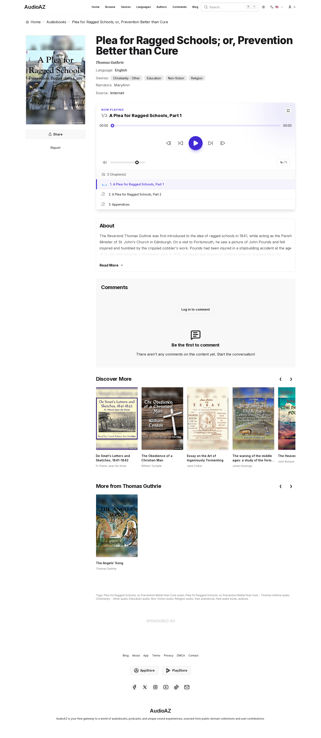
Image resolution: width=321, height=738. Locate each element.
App (146, 655)
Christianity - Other (126, 78)
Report (55, 147)
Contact (193, 655)
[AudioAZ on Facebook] (134, 687)
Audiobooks (56, 22)
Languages (143, 7)
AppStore (144, 670)
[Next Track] (222, 143)
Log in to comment (195, 309)
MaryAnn (122, 85)
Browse (110, 7)
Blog (195, 7)
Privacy (168, 655)
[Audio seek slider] (196, 125)
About (136, 655)
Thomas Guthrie (110, 62)
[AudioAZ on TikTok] (176, 687)
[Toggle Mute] (104, 162)
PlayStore (176, 670)
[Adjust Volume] (127, 162)
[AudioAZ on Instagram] (155, 687)
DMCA (181, 655)
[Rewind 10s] (180, 143)
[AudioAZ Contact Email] (186, 687)
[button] (276, 7)
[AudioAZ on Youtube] (165, 687)
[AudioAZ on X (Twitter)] (144, 687)
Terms (156, 655)
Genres (126, 7)
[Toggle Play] (196, 143)
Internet (117, 93)
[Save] (288, 110)
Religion (197, 78)
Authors (161, 7)
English (121, 70)
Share (55, 134)
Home (96, 7)
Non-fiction (176, 78)
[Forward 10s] (210, 143)
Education (154, 78)
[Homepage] (34, 7)
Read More (112, 265)
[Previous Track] (168, 143)
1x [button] (283, 162)
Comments (179, 7)
